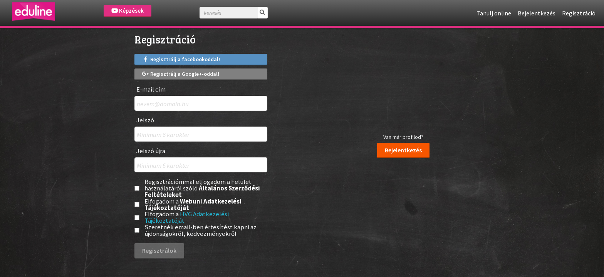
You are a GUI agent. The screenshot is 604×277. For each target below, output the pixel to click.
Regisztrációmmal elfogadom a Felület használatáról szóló (202, 188)
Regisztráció (579, 13)
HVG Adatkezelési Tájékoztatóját (186, 217)
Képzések (127, 10)
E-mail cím (151, 89)
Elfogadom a (193, 204)
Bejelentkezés (536, 13)
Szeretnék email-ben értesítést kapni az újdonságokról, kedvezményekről (200, 230)
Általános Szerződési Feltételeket (202, 191)
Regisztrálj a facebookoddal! (181, 59)
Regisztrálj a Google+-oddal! (180, 73)
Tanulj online (493, 13)
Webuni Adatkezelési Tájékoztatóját (193, 204)
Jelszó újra (150, 151)
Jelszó (145, 120)
